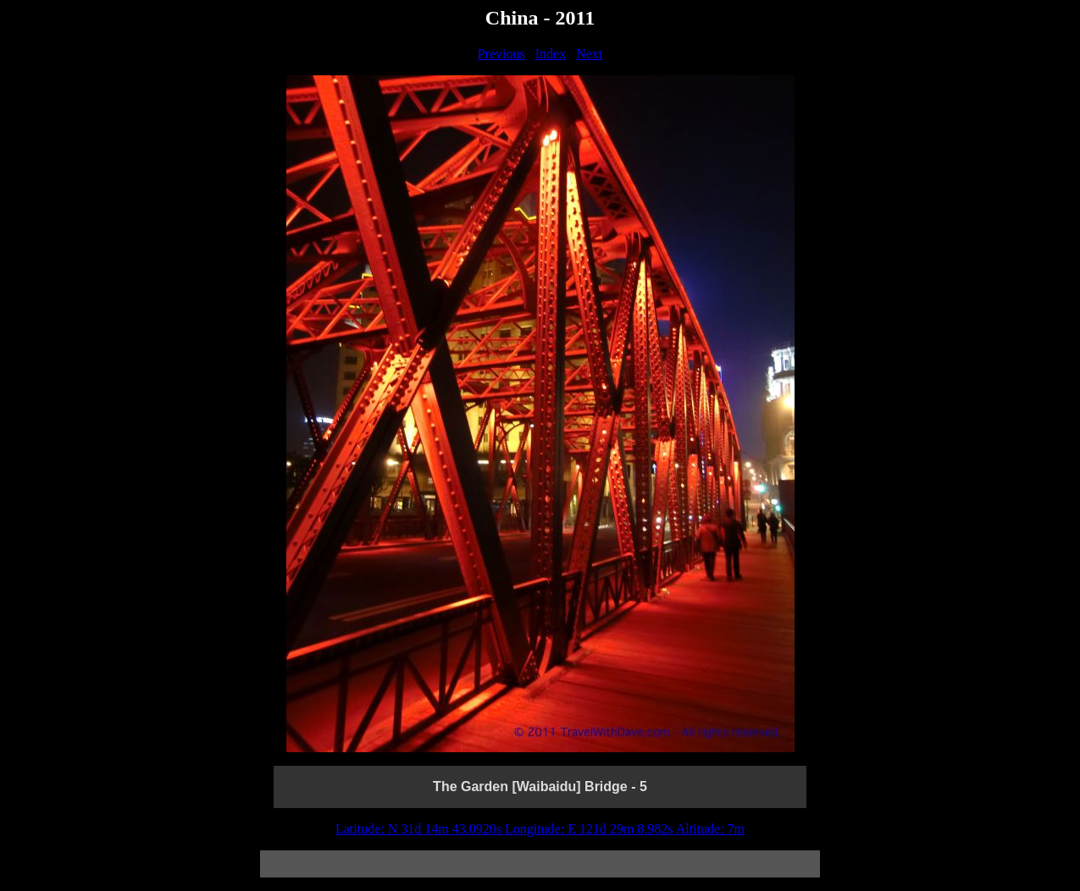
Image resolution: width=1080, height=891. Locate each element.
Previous (501, 54)
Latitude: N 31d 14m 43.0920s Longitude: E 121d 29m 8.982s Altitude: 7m (540, 829)
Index (550, 54)
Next (589, 54)
